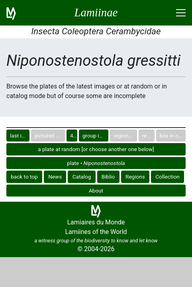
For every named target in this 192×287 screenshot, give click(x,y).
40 (73, 135)
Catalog (81, 176)
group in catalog (95, 135)
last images (19, 135)
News (55, 176)
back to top (24, 176)
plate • (96, 163)
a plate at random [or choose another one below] (96, 149)
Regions (135, 176)
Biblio (108, 176)
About (96, 190)
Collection (167, 176)
